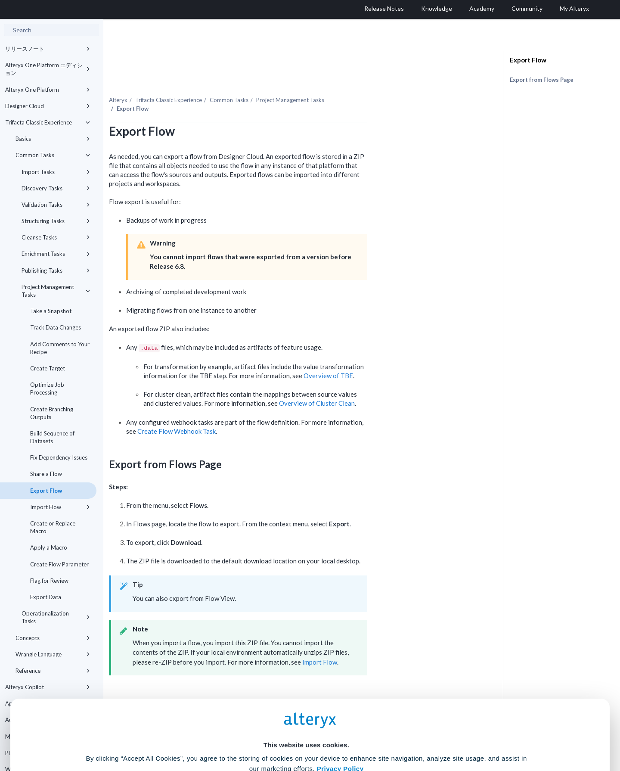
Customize (375, 733)
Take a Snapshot (50, 311)
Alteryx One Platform (47, 89)
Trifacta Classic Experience (47, 122)
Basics (53, 138)
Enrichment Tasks (56, 253)
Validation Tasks (56, 204)
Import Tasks (56, 171)
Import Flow (60, 507)
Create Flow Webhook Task (257, 413)
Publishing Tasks (56, 270)
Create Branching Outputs (51, 413)
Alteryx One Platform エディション (47, 69)
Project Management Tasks (56, 290)
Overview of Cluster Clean (397, 385)
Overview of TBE (409, 357)
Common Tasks (53, 155)
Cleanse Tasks (56, 237)
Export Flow (46, 490)
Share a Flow (46, 473)
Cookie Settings (306, 707)
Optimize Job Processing (47, 388)
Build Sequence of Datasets (52, 437)
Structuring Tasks (56, 221)
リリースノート (47, 48)
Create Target (47, 368)
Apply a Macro (48, 547)
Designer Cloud (47, 106)
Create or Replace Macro (52, 527)
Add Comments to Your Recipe (60, 348)
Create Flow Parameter (59, 564)
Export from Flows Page (542, 79)
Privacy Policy (340, 683)
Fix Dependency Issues (58, 457)
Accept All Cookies (245, 733)
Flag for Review (49, 580)
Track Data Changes (55, 327)
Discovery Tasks (56, 188)
